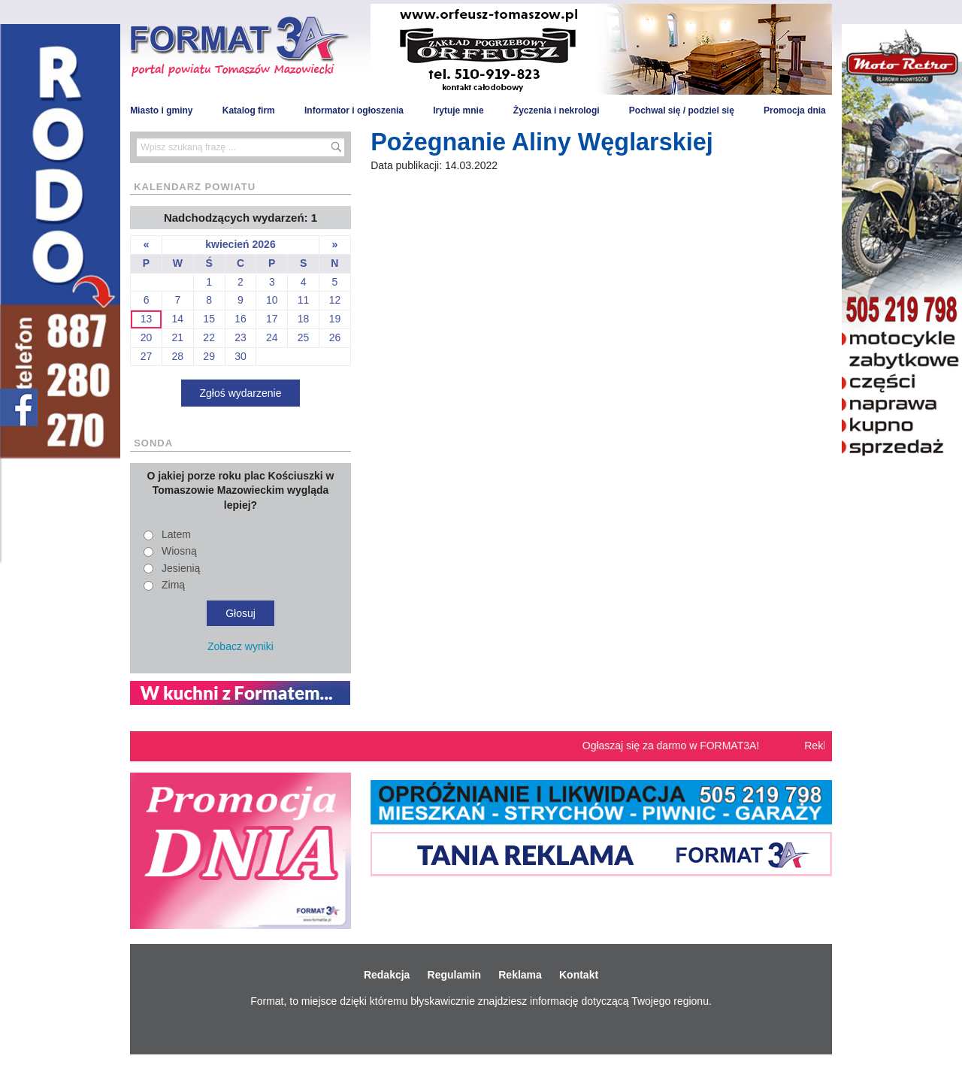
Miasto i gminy (161, 110)
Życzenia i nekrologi (556, 110)
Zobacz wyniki (240, 646)
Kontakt (578, 975)
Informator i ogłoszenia (354, 110)
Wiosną (179, 551)
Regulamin (455, 975)
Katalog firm (248, 110)
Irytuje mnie (458, 110)
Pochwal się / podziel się (681, 110)
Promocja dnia (795, 110)
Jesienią (181, 568)
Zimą (173, 585)
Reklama (520, 975)
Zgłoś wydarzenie (241, 393)
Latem (176, 534)
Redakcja (387, 975)
